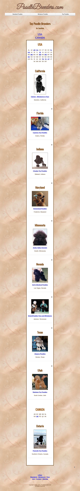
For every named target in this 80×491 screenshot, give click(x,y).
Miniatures (41, 477)
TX (46, 59)
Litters (40, 475)
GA (29, 52)
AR (34, 50)
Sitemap (45, 479)
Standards (33, 477)
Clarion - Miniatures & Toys (40, 97)
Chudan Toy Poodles (40, 171)
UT (48, 59)
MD (32, 54)
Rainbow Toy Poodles (40, 392)
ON (37, 416)
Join (33, 479)
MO (46, 54)
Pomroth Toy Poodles (40, 451)
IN (40, 52)
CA (37, 50)
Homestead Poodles (40, 209)
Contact (38, 479)
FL (51, 50)
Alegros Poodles (40, 354)
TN (43, 59)
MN (40, 54)
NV (29, 57)
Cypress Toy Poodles (40, 132)
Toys (48, 477)
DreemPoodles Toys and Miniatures (40, 316)
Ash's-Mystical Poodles (40, 285)
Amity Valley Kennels (40, 248)
